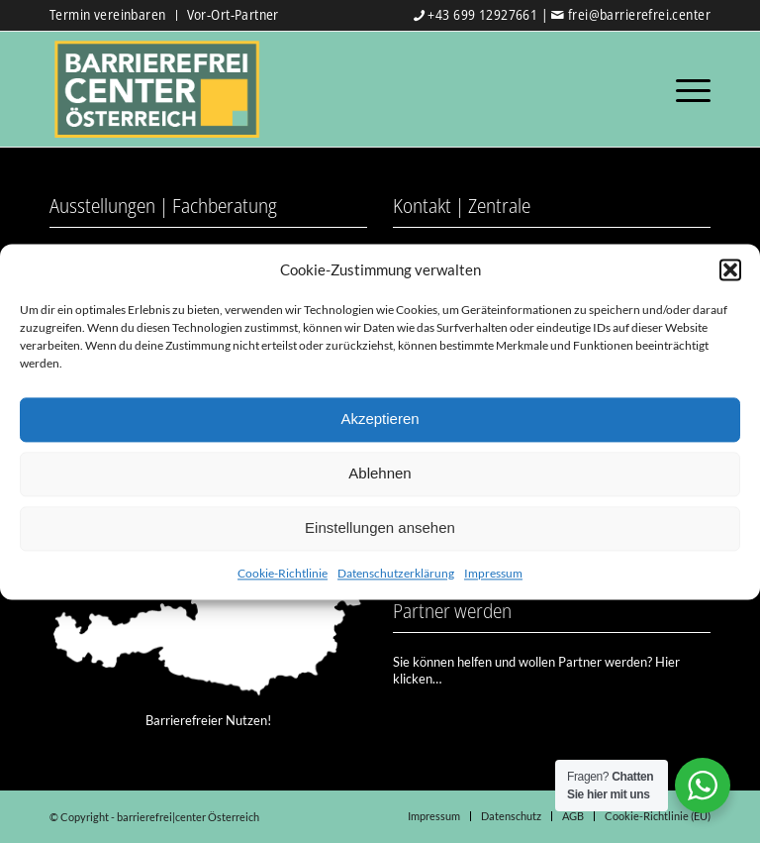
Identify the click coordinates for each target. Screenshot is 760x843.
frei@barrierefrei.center (639, 14)
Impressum (493, 573)
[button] (730, 269)
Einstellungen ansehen (380, 528)
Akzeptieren (379, 419)
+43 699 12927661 (482, 14)
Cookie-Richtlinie (283, 573)
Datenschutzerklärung (395, 573)
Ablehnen (379, 474)
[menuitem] (113, 15)
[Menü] (688, 89)
